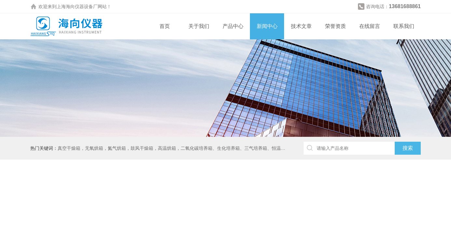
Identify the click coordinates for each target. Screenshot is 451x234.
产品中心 (233, 26)
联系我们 (403, 26)
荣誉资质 (335, 26)
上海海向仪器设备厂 (77, 6)
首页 (164, 26)
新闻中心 (267, 26)
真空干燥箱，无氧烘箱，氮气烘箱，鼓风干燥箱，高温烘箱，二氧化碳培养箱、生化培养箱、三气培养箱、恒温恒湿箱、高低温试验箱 (192, 148)
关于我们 (198, 26)
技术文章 (301, 26)
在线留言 (369, 26)
